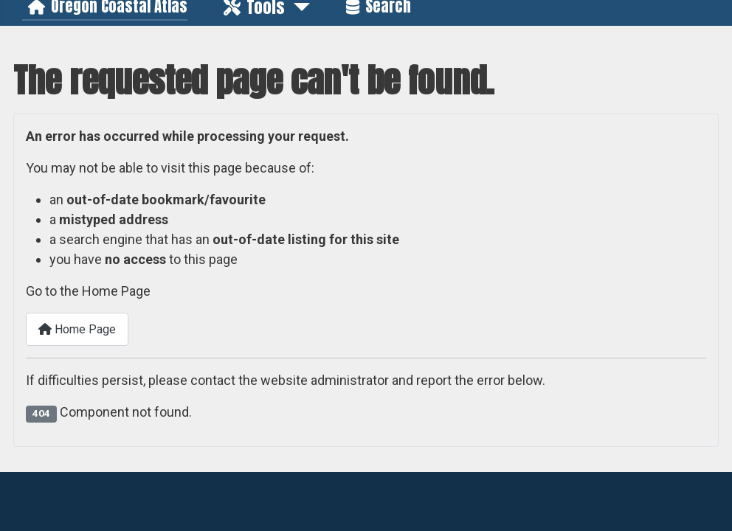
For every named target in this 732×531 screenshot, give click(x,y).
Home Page (77, 329)
